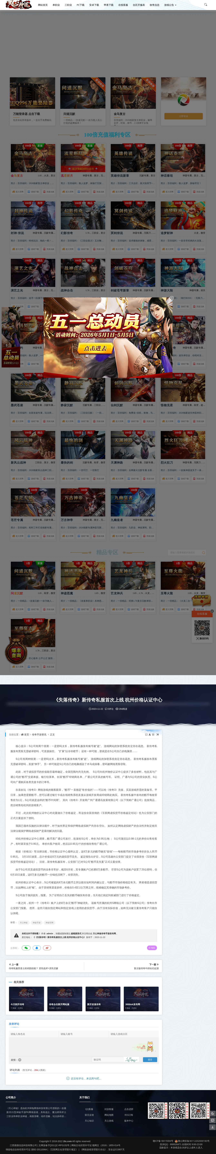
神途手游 (36, 922)
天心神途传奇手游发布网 (104, 933)
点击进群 (128, 1109)
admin (49, 933)
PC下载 (80, 4)
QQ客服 (89, 1109)
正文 (52, 734)
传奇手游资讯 (39, 734)
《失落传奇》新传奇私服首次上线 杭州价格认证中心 (108, 699)
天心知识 (89, 1120)
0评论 (109, 708)
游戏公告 (169, 4)
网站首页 (43, 4)
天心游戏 (108, 1120)
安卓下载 (94, 4)
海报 (145, 947)
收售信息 (154, 4)
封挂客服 (108, 1109)
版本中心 (128, 1120)
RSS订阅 (129, 1114)
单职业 (56, 4)
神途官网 (49, 922)
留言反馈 (89, 1114)
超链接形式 (76, 933)
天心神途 (24, 922)
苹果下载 (108, 4)
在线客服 (123, 4)
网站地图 (108, 1114)
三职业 (68, 4)
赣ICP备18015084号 (163, 1140)
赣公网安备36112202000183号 (192, 1140)
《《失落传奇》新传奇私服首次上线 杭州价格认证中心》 (59, 937)
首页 (26, 734)
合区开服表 (139, 4)
